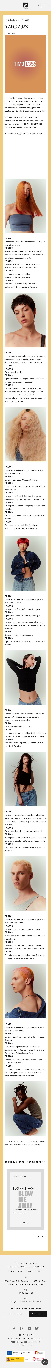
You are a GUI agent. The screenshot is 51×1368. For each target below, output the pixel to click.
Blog (34, 1263)
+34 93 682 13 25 (25, 1293)
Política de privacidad (25, 1339)
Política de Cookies (26, 1342)
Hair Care (15, 1271)
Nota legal (25, 1335)
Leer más (25, 1223)
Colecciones (12, 20)
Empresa (22, 1263)
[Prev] (38, 1237)
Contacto (36, 1267)
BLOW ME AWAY (24, 1188)
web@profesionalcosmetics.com (26, 1302)
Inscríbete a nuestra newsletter (25, 1308)
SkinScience (34, 1271)
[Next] (42, 1237)
